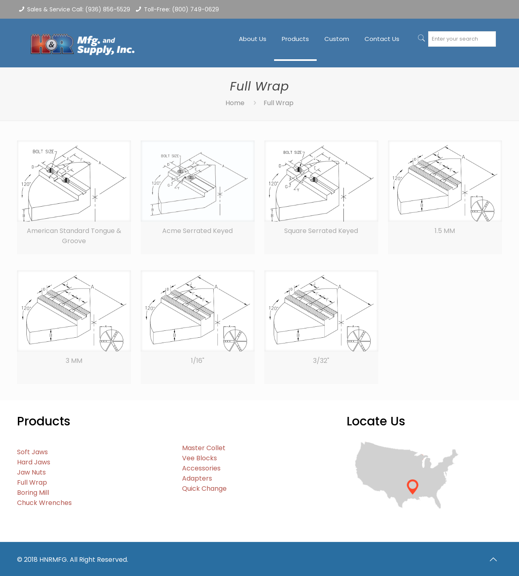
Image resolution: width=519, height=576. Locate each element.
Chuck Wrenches (44, 502)
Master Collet (203, 448)
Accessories (201, 468)
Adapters (197, 478)
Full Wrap (32, 482)
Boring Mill (33, 492)
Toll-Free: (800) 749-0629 (181, 9)
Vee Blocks (199, 458)
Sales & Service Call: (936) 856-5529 (78, 9)
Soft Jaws (32, 452)
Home (234, 103)
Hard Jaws (33, 462)
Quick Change (204, 488)
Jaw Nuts (31, 472)
